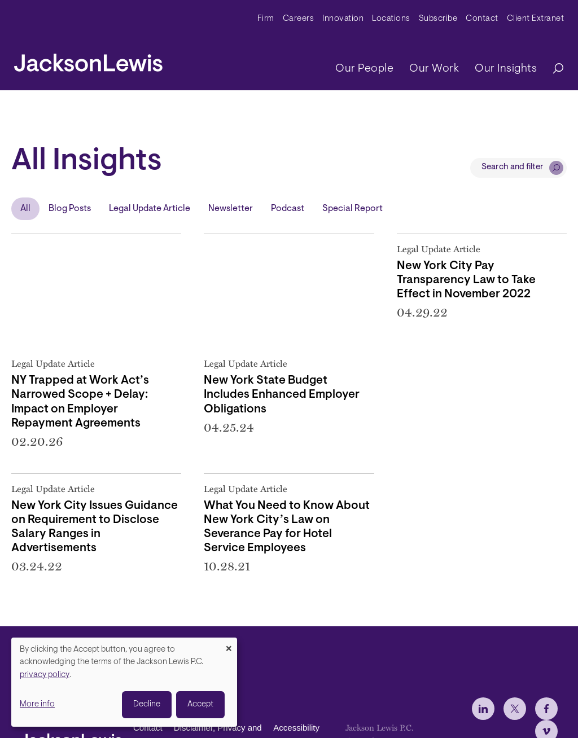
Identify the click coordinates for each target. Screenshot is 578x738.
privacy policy (44, 675)
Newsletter (230, 208)
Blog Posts (70, 208)
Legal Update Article (149, 208)
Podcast (287, 208)
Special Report (352, 208)
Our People (364, 68)
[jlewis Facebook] (546, 708)
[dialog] (124, 682)
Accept (200, 704)
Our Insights (506, 68)
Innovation (343, 19)
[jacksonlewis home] (88, 60)
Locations (391, 19)
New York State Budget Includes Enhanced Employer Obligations (282, 395)
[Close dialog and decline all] (228, 645)
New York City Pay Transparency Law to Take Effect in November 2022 (466, 280)
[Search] (552, 69)
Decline (146, 704)
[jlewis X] (514, 708)
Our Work (434, 68)
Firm (265, 19)
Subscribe (438, 19)
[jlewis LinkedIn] (483, 708)
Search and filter (512, 167)
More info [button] (37, 704)
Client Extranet (535, 19)
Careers (298, 19)
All (25, 208)
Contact (482, 19)
